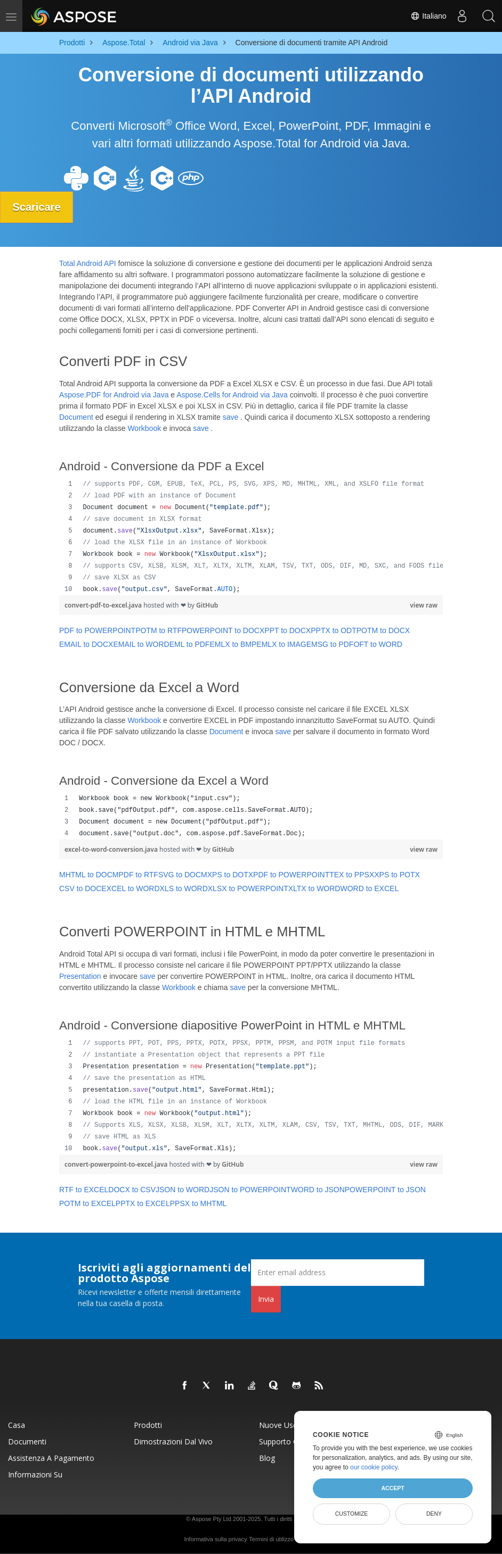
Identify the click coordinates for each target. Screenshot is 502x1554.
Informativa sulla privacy (215, 1538)
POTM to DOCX (383, 630)
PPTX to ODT (334, 630)
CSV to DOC (80, 888)
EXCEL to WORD (130, 888)
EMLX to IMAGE (283, 643)
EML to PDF (189, 643)
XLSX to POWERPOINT (248, 888)
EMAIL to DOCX (86, 643)
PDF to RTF (138, 874)
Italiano (428, 16)
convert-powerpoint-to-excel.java (116, 1163)
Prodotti (148, 1424)
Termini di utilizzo (271, 1538)
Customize (351, 1513)
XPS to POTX (397, 874)
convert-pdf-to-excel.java (103, 604)
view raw (424, 604)
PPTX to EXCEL (143, 1203)
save (231, 416)
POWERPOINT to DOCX (223, 630)
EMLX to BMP (232, 643)
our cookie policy (374, 1467)
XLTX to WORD (314, 888)
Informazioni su (35, 1474)
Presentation (80, 976)
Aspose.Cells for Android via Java (232, 394)
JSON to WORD (182, 1189)
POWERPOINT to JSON (385, 1189)
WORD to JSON (318, 1189)
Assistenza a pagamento (51, 1457)
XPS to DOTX (230, 874)
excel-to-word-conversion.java (111, 849)
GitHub (207, 604)
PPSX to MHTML (198, 1203)
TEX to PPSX (351, 874)
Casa (16, 1424)
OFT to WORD (377, 643)
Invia (266, 1298)
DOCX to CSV (132, 1189)
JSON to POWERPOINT (249, 1189)
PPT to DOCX (287, 630)
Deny (434, 1513)
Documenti (27, 1441)
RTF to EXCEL (83, 1189)
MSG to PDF (332, 643)
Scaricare (37, 207)
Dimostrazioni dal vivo (173, 1441)
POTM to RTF (158, 630)
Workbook (144, 427)
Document (76, 416)
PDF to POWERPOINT (97, 630)
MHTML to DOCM (88, 874)
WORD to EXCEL (369, 888)
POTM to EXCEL (87, 1203)
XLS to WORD (184, 888)
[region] (251, 536)
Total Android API (87, 263)
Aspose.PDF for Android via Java (113, 394)
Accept (392, 1488)
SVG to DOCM (182, 874)
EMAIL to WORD (141, 643)
